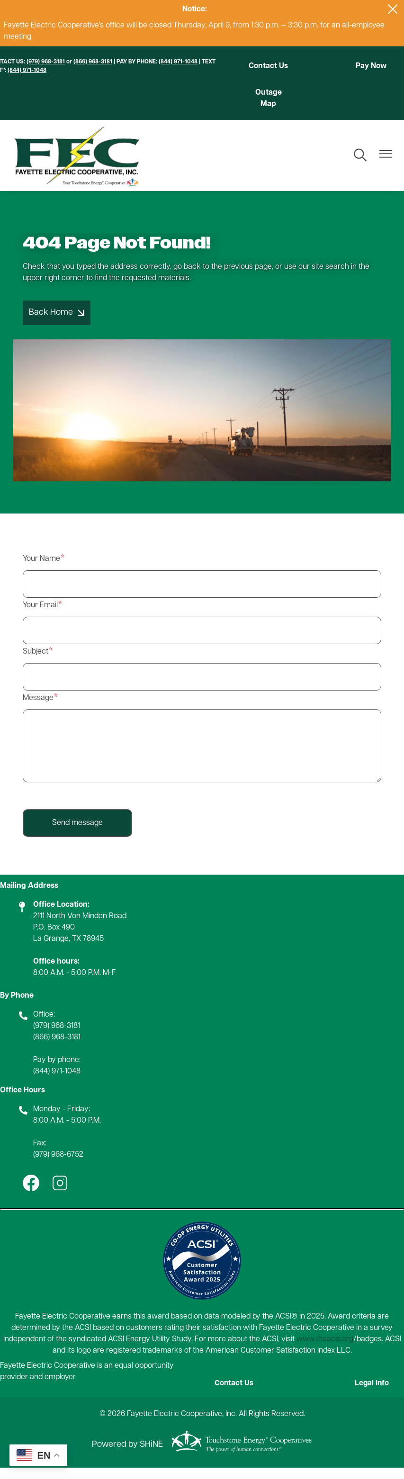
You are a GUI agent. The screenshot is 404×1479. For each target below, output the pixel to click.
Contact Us (267, 71)
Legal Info (373, 1395)
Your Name (41, 570)
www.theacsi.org (324, 1351)
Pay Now (372, 66)
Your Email (40, 616)
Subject (35, 663)
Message (38, 709)
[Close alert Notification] (393, 9)
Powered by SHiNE (127, 1456)
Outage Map (267, 109)
